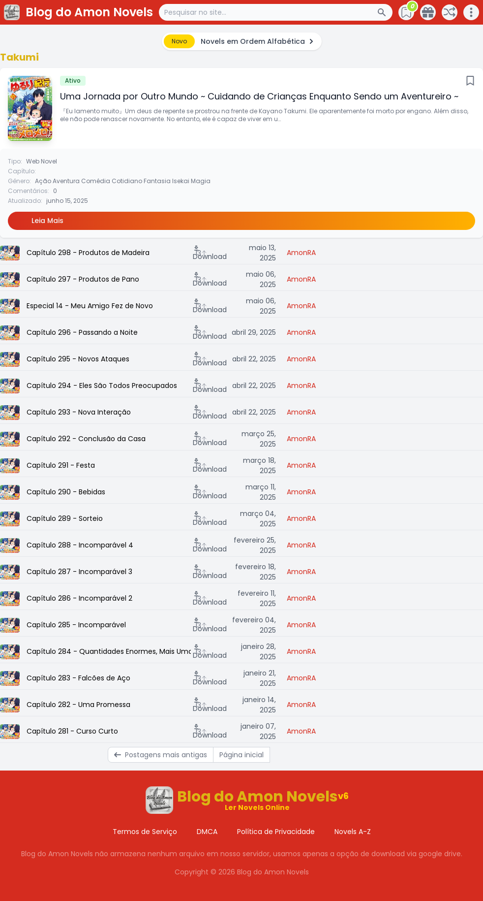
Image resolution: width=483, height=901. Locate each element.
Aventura (66, 181)
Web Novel (41, 161)
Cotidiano (127, 181)
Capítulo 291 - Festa (61, 465)
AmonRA (301, 252)
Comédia (95, 181)
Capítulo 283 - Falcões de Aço (78, 678)
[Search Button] (384, 12)
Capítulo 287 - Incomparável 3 (79, 572)
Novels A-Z (352, 832)
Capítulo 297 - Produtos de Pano (83, 279)
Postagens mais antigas (160, 755)
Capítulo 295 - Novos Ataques (78, 359)
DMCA (207, 832)
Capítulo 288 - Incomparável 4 (80, 545)
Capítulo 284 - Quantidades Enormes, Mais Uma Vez (109, 651)
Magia (201, 181)
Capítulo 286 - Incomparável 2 (79, 598)
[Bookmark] (470, 81)
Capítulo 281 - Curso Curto (72, 731)
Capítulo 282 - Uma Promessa (78, 704)
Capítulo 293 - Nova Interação (79, 412)
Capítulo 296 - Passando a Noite (82, 332)
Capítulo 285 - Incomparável (76, 625)
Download (210, 253)
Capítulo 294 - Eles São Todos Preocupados (102, 385)
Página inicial (241, 755)
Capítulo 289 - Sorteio (65, 518)
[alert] (242, 41)
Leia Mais (47, 220)
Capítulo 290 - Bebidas (66, 492)
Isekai (180, 181)
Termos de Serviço (145, 832)
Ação (43, 181)
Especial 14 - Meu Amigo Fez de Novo (90, 306)
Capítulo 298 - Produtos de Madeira (88, 252)
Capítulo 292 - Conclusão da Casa (86, 439)
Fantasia (157, 181)
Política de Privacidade (276, 832)
